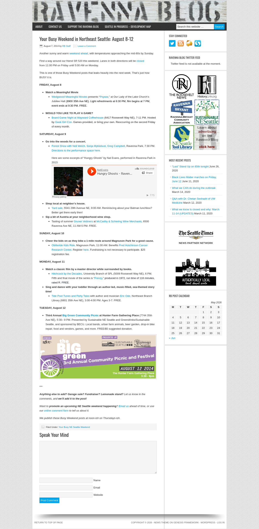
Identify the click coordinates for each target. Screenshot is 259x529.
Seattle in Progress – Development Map (128, 26)
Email (96, 487)
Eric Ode (125, 295)
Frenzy (98, 278)
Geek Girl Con (63, 122)
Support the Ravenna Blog (83, 26)
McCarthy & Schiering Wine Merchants (119, 221)
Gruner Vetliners (83, 221)
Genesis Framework (186, 522)
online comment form (56, 410)
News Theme (161, 522)
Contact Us (55, 26)
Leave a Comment (87, 46)
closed (140, 60)
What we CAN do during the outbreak (193, 187)
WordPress (208, 522)
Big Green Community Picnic (80, 315)
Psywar (104, 96)
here (86, 249)
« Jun (172, 338)
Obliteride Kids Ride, (64, 245)
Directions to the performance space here (76, 150)
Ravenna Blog (129, 11)
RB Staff (66, 46)
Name (97, 480)
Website (98, 494)
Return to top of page (48, 522)
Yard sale (57, 207)
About (38, 26)
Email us (124, 406)
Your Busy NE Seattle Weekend (74, 427)
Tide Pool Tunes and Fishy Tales (70, 295)
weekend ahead (78, 53)
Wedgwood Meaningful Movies (69, 96)
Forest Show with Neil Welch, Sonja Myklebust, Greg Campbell (88, 145)
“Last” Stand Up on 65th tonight (190, 166)
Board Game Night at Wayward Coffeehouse (78, 117)
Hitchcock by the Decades (67, 273)
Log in (221, 522)
